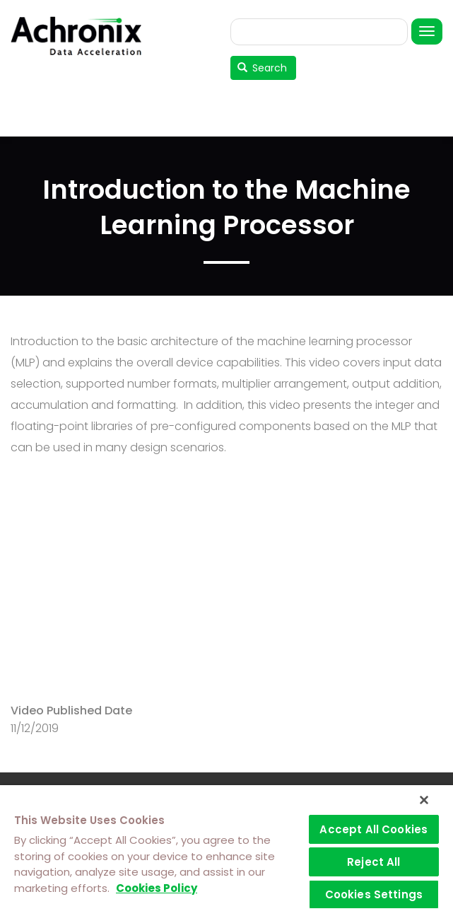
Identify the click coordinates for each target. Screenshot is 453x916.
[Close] (424, 800)
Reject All (374, 861)
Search (262, 68)
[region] (226, 850)
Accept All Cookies (373, 829)
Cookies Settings (374, 894)
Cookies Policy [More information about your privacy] (156, 888)
